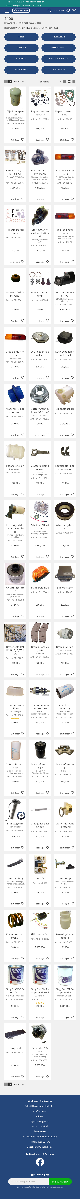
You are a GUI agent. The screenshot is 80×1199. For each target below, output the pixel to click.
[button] (6, 11)
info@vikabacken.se (38, 2)
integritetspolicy (56, 1187)
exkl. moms (59, 10)
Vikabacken (35, 1154)
